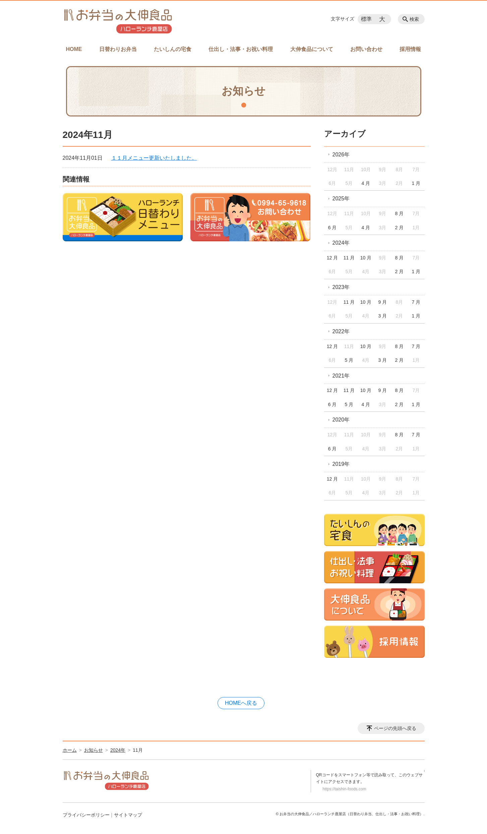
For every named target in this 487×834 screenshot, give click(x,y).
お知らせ (93, 750)
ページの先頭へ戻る (395, 728)
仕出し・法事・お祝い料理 (240, 49)
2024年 (341, 243)
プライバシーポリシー (86, 815)
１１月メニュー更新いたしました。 (154, 158)
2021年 (341, 376)
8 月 (399, 213)
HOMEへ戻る (241, 703)
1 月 (416, 183)
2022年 (341, 331)
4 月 (366, 183)
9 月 (382, 302)
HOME (74, 49)
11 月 (349, 257)
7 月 (416, 302)
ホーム (70, 750)
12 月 (332, 257)
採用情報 (410, 49)
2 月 (399, 227)
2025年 (341, 198)
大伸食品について (311, 49)
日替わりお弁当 (118, 49)
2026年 (341, 154)
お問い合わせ (366, 49)
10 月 (365, 257)
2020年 (341, 420)
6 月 (332, 227)
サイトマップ (128, 815)
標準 (366, 19)
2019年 (341, 464)
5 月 (349, 360)
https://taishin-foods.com (344, 789)
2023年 (341, 287)
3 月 (382, 315)
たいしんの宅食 (172, 49)
